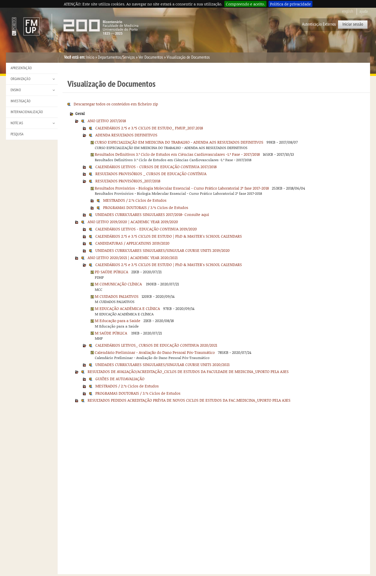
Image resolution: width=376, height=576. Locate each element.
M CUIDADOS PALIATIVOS (117, 296)
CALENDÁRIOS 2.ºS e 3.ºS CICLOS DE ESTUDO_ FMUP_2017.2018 (149, 127)
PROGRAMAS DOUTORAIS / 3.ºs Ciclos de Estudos (145, 207)
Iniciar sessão (352, 24)
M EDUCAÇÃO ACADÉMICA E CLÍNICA (127, 308)
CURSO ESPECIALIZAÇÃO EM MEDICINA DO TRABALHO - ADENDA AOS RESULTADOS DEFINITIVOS (179, 142)
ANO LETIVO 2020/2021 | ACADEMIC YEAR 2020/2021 (133, 257)
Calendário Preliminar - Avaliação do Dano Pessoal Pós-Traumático (155, 352)
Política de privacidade (290, 3)
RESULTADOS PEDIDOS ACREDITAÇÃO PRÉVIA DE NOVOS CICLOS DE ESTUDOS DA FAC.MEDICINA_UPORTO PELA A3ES (189, 400)
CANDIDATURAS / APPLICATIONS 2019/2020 (132, 243)
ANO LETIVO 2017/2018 (107, 120)
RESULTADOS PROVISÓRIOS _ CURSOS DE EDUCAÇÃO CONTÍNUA (150, 173)
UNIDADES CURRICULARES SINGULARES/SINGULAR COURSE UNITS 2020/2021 (162, 364)
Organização (20, 79)
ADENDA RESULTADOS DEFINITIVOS (126, 134)
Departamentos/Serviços (116, 57)
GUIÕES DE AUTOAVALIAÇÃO (119, 378)
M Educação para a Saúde (117, 320)
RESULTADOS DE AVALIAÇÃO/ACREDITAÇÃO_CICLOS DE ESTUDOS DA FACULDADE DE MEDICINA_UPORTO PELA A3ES (188, 371)
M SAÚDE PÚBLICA (111, 333)
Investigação (20, 101)
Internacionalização (27, 112)
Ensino (16, 90)
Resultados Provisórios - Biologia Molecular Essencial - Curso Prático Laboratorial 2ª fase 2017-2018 (182, 188)
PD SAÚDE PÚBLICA (111, 271)
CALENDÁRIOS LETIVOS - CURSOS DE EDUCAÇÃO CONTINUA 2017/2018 (156, 166)
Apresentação (21, 68)
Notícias (17, 123)
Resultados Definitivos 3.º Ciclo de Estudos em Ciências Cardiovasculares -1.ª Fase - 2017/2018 (177, 154)
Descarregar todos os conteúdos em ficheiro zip (116, 103)
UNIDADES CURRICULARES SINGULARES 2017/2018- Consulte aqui (152, 214)
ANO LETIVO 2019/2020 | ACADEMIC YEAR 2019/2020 (133, 221)
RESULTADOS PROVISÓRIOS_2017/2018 (127, 180)
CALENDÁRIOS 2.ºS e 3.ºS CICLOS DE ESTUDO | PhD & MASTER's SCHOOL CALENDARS (168, 236)
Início (90, 57)
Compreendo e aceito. (245, 3)
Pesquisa (17, 134)
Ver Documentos (151, 57)
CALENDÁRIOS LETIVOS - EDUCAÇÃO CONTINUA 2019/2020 (146, 228)
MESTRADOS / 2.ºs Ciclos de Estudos (134, 200)
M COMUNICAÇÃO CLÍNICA (119, 283)
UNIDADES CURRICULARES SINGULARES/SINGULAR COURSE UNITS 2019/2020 (162, 250)
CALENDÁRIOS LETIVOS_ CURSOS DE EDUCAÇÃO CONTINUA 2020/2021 (156, 345)
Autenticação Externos (319, 24)
